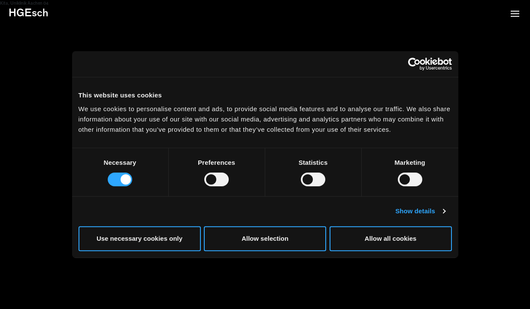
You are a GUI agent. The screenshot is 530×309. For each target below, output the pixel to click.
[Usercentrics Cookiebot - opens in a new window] (414, 64)
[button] (515, 14)
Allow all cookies (391, 238)
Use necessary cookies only (139, 238)
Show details (415, 211)
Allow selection (265, 238)
